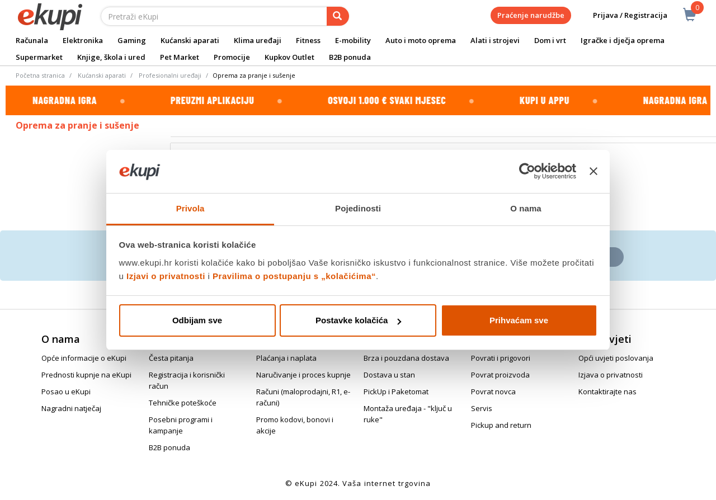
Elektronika (83, 40)
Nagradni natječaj (71, 408)
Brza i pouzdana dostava (406, 358)
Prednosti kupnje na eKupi (86, 375)
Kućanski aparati (190, 40)
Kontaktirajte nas (607, 391)
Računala (32, 40)
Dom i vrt (550, 40)
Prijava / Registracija (622, 15)
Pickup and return (501, 425)
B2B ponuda (350, 57)
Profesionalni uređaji (170, 75)
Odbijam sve (197, 320)
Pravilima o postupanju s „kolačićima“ (294, 276)
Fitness (308, 40)
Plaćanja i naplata (286, 358)
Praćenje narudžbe (530, 15)
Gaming (131, 40)
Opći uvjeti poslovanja (615, 358)
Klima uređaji (257, 40)
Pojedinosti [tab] (358, 208)
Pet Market (179, 57)
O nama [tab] (525, 208)
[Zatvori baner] (593, 172)
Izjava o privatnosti (610, 375)
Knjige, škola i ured (111, 57)
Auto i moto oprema (420, 40)
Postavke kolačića (358, 320)
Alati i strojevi (495, 40)
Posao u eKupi (66, 391)
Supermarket (39, 57)
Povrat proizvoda (500, 375)
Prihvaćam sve (518, 320)
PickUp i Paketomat (396, 391)
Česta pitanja (171, 358)
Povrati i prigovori (500, 358)
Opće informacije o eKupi (83, 358)
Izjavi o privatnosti (165, 276)
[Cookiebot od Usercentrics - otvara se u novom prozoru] (527, 171)
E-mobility (353, 40)
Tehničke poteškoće (182, 403)
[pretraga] (338, 16)
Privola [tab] (190, 208)
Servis (481, 408)
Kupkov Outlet (289, 57)
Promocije (232, 57)
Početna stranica (40, 75)
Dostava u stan (389, 375)
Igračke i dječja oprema (623, 40)
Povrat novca (493, 391)
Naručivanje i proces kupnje (303, 375)
